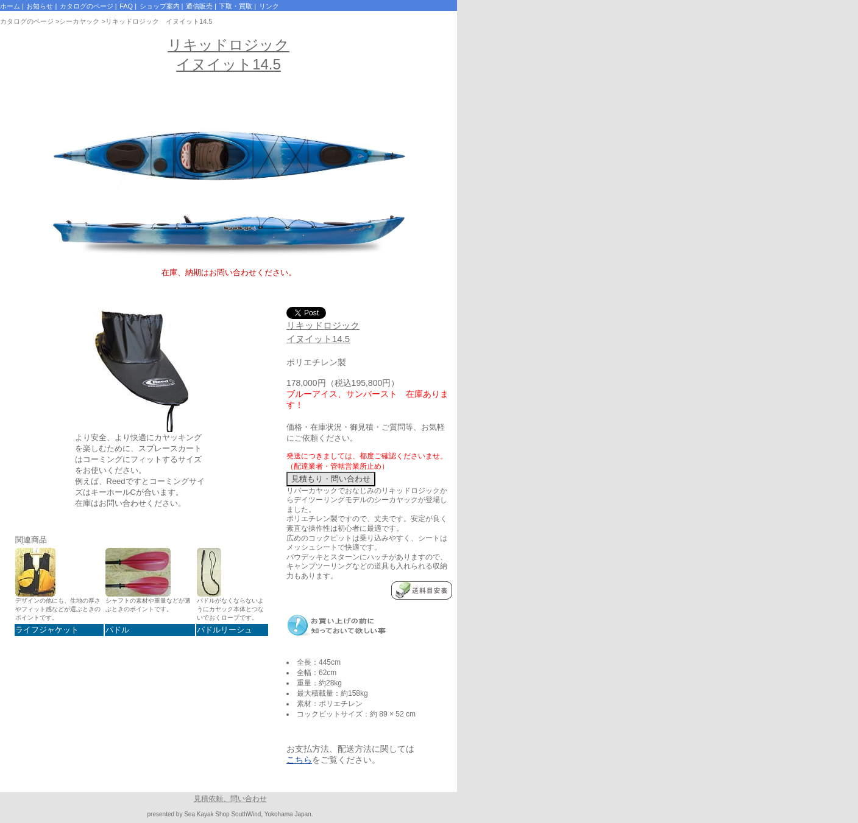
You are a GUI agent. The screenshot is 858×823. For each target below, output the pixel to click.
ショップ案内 (160, 6)
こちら (299, 760)
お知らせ (39, 6)
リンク (269, 6)
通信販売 (199, 6)
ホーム (10, 6)
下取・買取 (235, 6)
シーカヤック (79, 21)
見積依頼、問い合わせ (230, 798)
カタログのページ (86, 6)
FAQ (126, 6)
